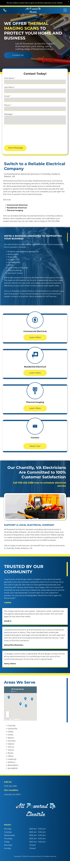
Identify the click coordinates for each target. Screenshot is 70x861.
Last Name (9, 87)
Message (8, 114)
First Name (9, 78)
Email (6, 96)
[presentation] (13, 134)
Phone (7, 105)
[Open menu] (65, 10)
